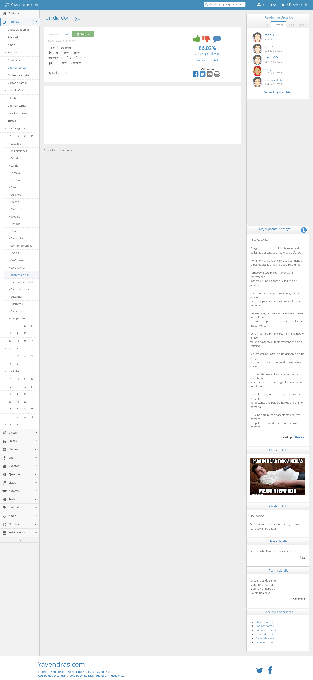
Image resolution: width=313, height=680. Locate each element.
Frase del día (279, 541)
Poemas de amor (266, 630)
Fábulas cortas (264, 642)
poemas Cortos (14, 68)
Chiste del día (278, 506)
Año (301, 25)
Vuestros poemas (18, 29)
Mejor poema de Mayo (274, 229)
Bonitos (12, 52)
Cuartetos (16, 304)
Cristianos (16, 296)
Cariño (14, 165)
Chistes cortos (264, 622)
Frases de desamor (267, 634)
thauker (300, 437)
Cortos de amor (17, 83)
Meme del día (278, 450)
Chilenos (15, 194)
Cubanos (15, 311)
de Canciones (18, 151)
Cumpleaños (15, 90)
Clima (13, 231)
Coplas (14, 253)
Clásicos (14, 224)
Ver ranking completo (277, 92)
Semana (279, 25)
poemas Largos (17, 105)
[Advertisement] (142, 115)
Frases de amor (265, 638)
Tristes (12, 121)
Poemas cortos (265, 626)
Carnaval (15, 173)
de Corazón (17, 260)
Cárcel (13, 158)
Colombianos (18, 238)
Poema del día (278, 570)
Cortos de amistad (19, 75)
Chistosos (14, 60)
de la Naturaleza (18, 113)
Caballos (15, 143)
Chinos (14, 202)
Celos (13, 187)
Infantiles (13, 98)
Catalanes (15, 180)
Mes (291, 25)
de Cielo (14, 216)
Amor (11, 45)
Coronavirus (17, 267)
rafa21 (66, 34)
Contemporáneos (20, 245)
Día (267, 25)
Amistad (13, 37)
